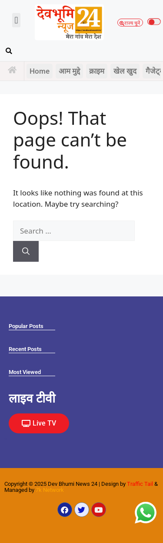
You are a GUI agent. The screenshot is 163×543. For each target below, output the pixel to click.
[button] (16, 20)
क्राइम (96, 71)
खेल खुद (124, 71)
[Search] (26, 251)
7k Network (50, 490)
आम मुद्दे (69, 71)
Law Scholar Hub (6, 439)
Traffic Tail (140, 484)
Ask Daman (6, 438)
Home (40, 71)
